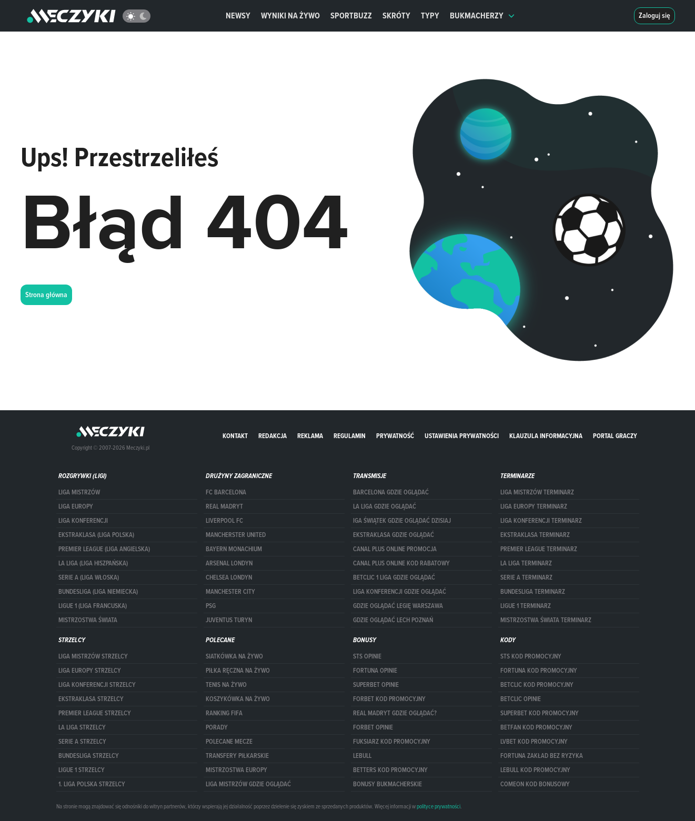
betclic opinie (520, 699)
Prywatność (395, 436)
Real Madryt (224, 506)
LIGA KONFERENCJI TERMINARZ (541, 520)
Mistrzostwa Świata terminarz (545, 620)
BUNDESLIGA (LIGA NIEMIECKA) (98, 591)
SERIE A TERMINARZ (526, 577)
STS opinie (367, 656)
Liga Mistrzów (79, 492)
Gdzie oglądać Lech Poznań (393, 620)
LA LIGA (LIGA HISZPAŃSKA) (93, 563)
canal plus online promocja (395, 549)
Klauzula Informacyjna (545, 436)
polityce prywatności (438, 806)
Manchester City (230, 591)
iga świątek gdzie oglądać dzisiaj (402, 520)
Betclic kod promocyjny (536, 685)
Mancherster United (236, 535)
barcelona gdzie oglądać (391, 492)
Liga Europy (75, 506)
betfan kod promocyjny (536, 727)
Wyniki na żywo (290, 15)
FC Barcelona (226, 492)
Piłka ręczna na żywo (238, 670)
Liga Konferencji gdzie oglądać (399, 591)
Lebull (362, 756)
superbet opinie (376, 685)
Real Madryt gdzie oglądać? (395, 713)
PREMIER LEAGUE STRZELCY (94, 713)
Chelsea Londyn (229, 577)
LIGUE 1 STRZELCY (81, 770)
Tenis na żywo (226, 685)
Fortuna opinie (375, 670)
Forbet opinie (373, 727)
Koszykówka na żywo (238, 699)
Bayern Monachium (234, 549)
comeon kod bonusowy (535, 784)
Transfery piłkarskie (237, 756)
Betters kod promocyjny (390, 770)
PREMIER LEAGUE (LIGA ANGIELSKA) (104, 549)
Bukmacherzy (482, 15)
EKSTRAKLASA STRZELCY (91, 699)
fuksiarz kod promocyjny (391, 741)
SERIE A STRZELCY (82, 741)
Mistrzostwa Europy (236, 770)
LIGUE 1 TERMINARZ (525, 606)
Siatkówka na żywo (234, 656)
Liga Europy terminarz (533, 506)
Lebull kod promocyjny (535, 770)
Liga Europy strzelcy (89, 670)
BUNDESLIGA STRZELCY (88, 756)
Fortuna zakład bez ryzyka (541, 756)
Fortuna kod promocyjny (538, 670)
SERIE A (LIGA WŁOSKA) (88, 577)
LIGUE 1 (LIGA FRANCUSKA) (92, 606)
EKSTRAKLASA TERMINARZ (535, 535)
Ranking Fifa (224, 713)
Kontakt (235, 436)
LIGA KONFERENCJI (83, 520)
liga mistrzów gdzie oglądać (248, 784)
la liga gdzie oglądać (384, 506)
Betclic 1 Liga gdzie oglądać (394, 577)
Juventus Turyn (229, 620)
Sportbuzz (351, 15)
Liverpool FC (224, 520)
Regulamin (350, 436)
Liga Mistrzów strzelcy (93, 656)
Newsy (238, 15)
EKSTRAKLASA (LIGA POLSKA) (96, 535)
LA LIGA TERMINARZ (526, 563)
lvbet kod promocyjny (534, 741)
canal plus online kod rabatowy (401, 563)
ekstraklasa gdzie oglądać (393, 535)
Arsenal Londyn (229, 563)
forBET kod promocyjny (389, 699)
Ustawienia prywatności (462, 436)
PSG (211, 606)
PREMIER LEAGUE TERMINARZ (538, 549)
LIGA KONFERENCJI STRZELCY (97, 685)
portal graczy (615, 436)
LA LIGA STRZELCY (82, 727)
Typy (430, 15)
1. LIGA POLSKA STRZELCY (91, 784)
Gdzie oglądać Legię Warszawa (398, 606)
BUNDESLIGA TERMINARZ (532, 591)
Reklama (310, 436)
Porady (217, 727)
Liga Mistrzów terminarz (537, 492)
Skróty (396, 15)
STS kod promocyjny (530, 656)
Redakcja (272, 436)
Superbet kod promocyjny (539, 713)
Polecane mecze (229, 741)
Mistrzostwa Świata (87, 620)
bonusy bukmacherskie (387, 784)
